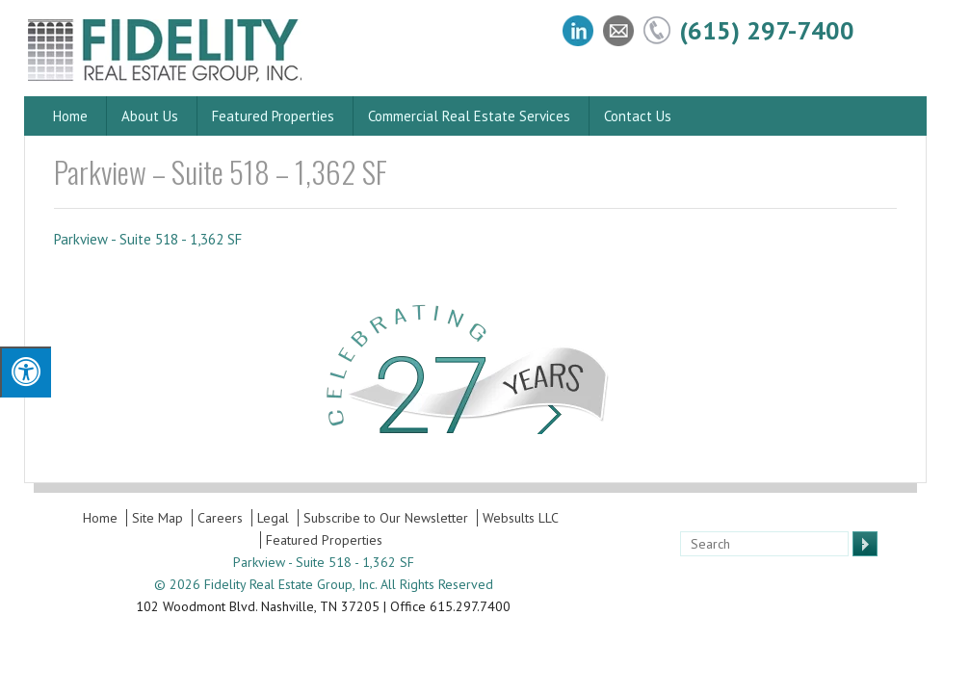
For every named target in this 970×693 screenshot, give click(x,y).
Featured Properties (273, 116)
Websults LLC (521, 517)
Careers (220, 517)
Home (70, 116)
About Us (149, 116)
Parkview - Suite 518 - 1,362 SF (148, 239)
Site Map (157, 517)
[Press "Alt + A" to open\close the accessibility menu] (25, 372)
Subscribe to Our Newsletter (385, 517)
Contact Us (637, 116)
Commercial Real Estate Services (469, 116)
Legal (273, 517)
